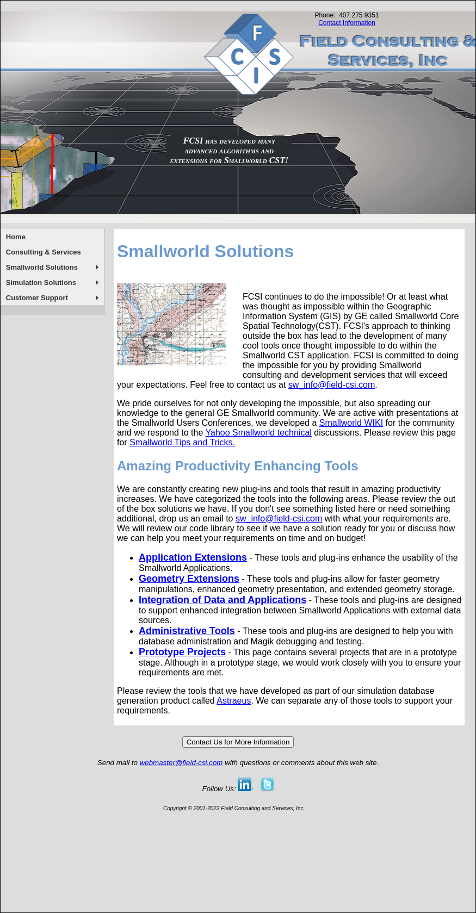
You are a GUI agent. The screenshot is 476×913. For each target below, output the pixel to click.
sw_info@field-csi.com (331, 384)
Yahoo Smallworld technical (259, 432)
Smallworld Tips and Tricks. (182, 442)
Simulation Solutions (41, 282)
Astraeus (234, 700)
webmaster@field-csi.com (181, 763)
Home (16, 237)
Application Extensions (193, 557)
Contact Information (346, 23)
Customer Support (37, 298)
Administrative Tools (187, 630)
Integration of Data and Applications (222, 599)
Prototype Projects (182, 652)
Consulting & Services (43, 252)
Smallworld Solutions (42, 267)
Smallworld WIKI (351, 422)
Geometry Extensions (189, 578)
